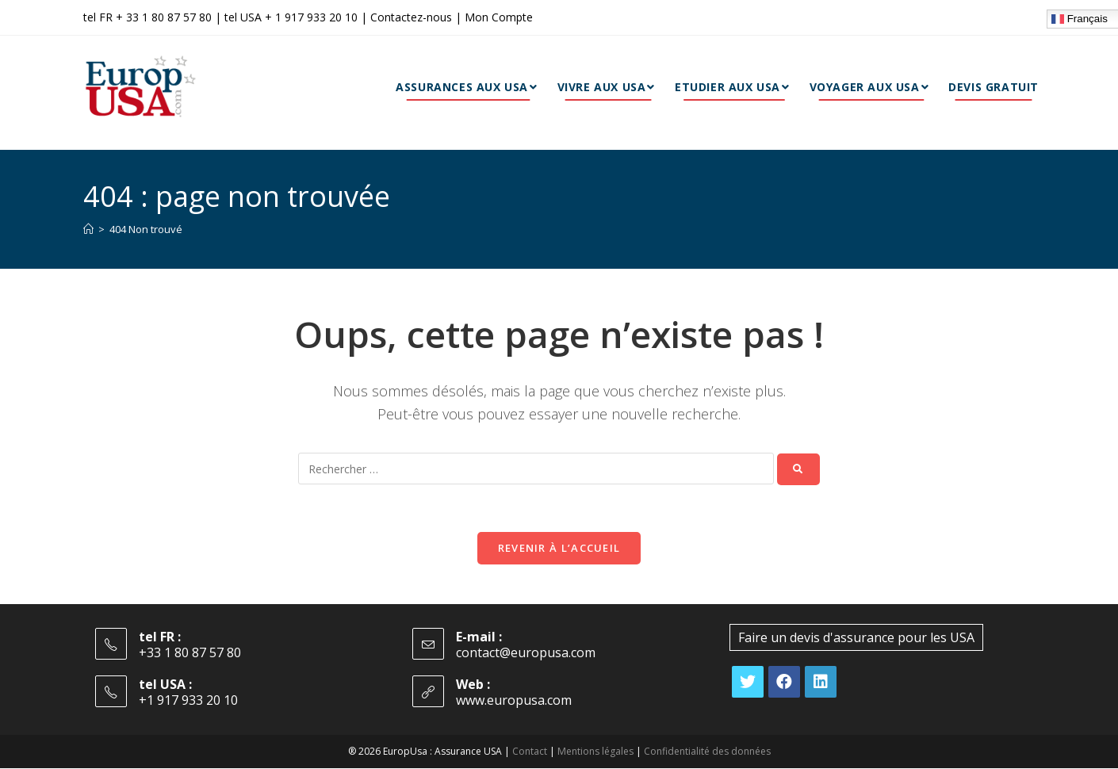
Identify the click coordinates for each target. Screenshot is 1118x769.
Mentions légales (595, 752)
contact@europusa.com (525, 653)
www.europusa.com (514, 701)
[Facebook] (784, 682)
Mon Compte (499, 17)
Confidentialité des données (706, 752)
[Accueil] (88, 229)
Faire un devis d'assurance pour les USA (856, 638)
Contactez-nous (411, 17)
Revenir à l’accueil (559, 548)
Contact (529, 752)
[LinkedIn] (821, 682)
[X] (748, 682)
